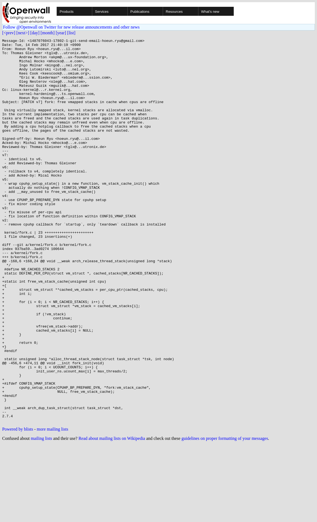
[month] (48, 32)
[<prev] (8, 32)
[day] (34, 32)
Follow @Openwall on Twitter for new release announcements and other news (71, 27)
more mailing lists (52, 506)
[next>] (22, 32)
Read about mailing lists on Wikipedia (111, 515)
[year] (61, 32)
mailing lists (41, 515)
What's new (210, 12)
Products (66, 12)
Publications (139, 12)
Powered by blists (17, 506)
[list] (71, 32)
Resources (174, 12)
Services (102, 12)
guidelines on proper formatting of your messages (224, 515)
